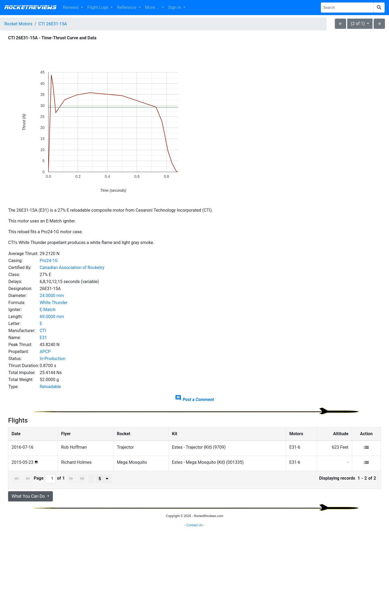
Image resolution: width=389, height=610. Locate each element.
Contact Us (194, 603)
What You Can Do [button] (29, 496)
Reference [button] (127, 7)
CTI (43, 330)
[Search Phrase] (347, 7)
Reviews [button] (71, 7)
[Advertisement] (194, 560)
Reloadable (50, 386)
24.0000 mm (52, 295)
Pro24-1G (49, 260)
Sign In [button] (175, 7)
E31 (43, 337)
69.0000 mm (52, 316)
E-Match (48, 309)
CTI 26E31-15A (53, 23)
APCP (45, 351)
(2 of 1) (358, 23)
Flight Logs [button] (98, 7)
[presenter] (104, 478)
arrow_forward (379, 24)
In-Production (52, 358)
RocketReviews (30, 7)
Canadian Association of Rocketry (72, 267)
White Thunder (53, 302)
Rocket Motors (18, 23)
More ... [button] (152, 7)
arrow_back (340, 24)
